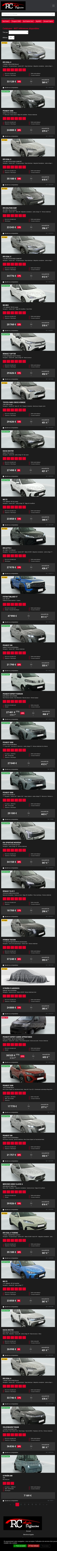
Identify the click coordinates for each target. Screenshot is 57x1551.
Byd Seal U (6, 21)
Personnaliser (45, 1546)
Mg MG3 (38, 21)
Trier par (5, 32)
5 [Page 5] (32, 1504)
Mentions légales (28, 1534)
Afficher (5, 37)
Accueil (28, 1531)
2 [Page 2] (21, 1504)
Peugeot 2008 (16, 21)
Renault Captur (48, 21)
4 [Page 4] (28, 1504)
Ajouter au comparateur (11, 87)
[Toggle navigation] (53, 6)
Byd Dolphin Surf (28, 21)
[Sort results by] (18, 32)
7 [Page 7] (39, 1504)
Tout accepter (19, 1546)
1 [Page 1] (17, 1504)
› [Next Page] (43, 1504)
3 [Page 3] (24, 1504)
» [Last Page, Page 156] (46, 1504)
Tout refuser (34, 1546)
